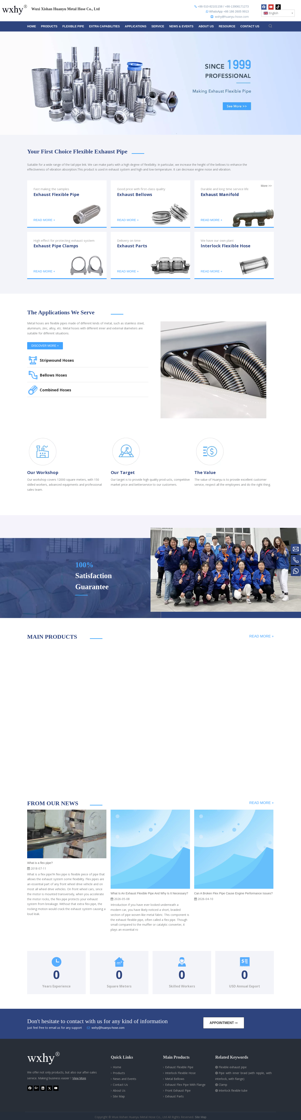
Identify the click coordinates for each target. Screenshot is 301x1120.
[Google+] (36, 1088)
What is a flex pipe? (40, 863)
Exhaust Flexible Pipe (179, 1067)
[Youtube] (271, 7)
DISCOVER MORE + (45, 345)
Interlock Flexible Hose (180, 1073)
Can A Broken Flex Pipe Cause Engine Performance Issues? (233, 893)
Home (117, 1067)
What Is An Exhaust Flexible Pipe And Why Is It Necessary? (149, 893)
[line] (138, 153)
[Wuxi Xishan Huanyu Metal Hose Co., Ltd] (48, 1058)
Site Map (119, 1096)
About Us (119, 1090)
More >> (266, 185)
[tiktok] (278, 7)
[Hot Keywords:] (270, 26)
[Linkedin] (43, 1088)
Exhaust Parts (174, 1096)
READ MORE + (261, 636)
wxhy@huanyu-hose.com (232, 17)
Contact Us (120, 1085)
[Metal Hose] (213, 370)
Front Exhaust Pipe (178, 1090)
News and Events (124, 1079)
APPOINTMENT (224, 1023)
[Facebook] (264, 7)
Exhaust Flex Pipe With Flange (185, 1085)
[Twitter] (49, 1088)
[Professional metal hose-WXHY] (225, 570)
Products (119, 1073)
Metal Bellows (174, 1079)
